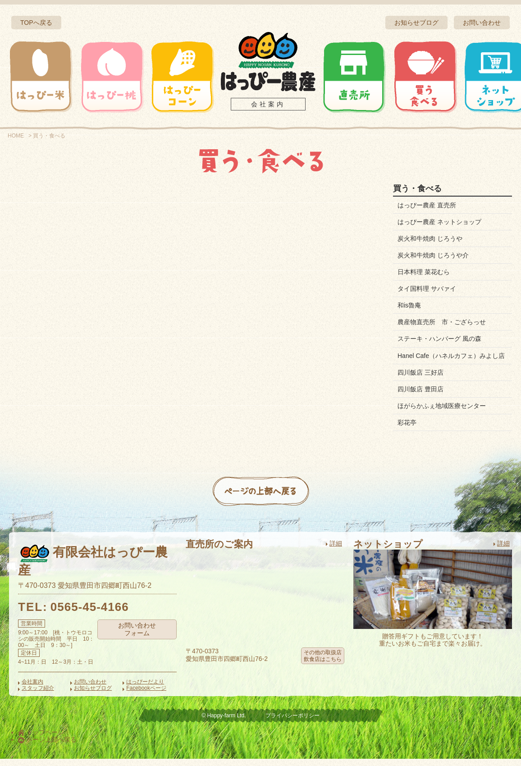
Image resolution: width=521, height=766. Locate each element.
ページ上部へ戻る (47, 747)
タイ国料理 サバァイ (427, 288)
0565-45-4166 (89, 614)
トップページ (41, 739)
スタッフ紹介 (38, 695)
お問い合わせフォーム (137, 636)
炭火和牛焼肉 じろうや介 (433, 255)
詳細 (335, 550)
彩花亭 (407, 429)
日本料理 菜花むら (424, 271)
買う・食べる (425, 77)
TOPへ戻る (36, 22)
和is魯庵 (409, 305)
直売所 (354, 77)
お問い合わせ (482, 22)
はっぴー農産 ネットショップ (439, 221)
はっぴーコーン (182, 77)
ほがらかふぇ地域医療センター (442, 413)
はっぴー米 (41, 77)
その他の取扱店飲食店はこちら (323, 662)
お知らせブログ (416, 22)
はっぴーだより (145, 689)
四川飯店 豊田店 (420, 396)
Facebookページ (146, 695)
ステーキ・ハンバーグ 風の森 (439, 338)
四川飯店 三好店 (420, 379)
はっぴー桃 (111, 77)
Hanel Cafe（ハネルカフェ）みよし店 (448, 359)
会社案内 (268, 104)
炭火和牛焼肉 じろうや (430, 238)
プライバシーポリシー (292, 723)
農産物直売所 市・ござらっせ (442, 322)
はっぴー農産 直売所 (427, 205)
